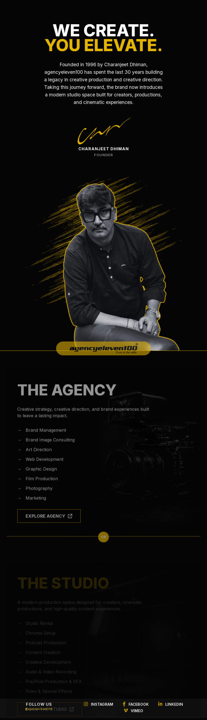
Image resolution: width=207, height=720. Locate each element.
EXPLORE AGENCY (49, 522)
